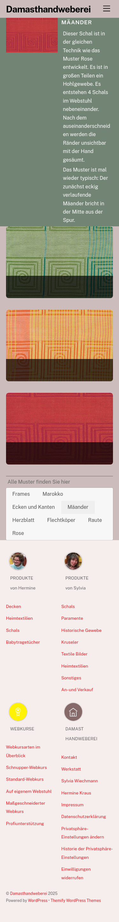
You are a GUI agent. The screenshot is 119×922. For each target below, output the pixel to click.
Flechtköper (61, 520)
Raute (95, 520)
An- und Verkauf (77, 689)
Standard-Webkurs (25, 779)
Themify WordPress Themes (75, 900)
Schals (13, 630)
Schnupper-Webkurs (26, 767)
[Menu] (106, 9)
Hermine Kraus (76, 792)
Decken (13, 606)
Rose (18, 533)
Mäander (78, 507)
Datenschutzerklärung (83, 816)
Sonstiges (71, 677)
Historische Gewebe (81, 630)
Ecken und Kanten (33, 507)
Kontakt (69, 757)
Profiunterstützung (25, 823)
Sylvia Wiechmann (79, 780)
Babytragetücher (23, 642)
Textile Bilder (74, 653)
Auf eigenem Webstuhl (29, 791)
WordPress (38, 900)
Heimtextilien (19, 618)
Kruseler (69, 642)
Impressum (72, 804)
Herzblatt (23, 520)
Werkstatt (71, 769)
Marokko (53, 494)
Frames (21, 494)
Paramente (72, 618)
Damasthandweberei (28, 893)
